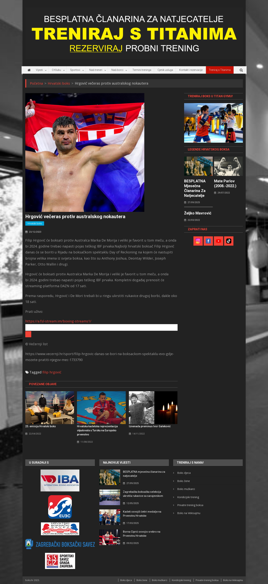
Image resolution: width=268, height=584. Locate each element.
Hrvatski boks (35, 223)
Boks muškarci (186, 489)
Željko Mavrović (197, 213)
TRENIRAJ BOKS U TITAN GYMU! (210, 96)
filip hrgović (51, 372)
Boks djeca (184, 473)
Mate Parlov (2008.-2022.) (225, 183)
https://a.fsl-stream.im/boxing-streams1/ (58, 321)
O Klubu (56, 69)
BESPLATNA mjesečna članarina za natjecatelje (195, 188)
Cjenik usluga (165, 69)
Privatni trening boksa (190, 505)
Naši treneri (95, 69)
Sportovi (75, 69)
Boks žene (183, 481)
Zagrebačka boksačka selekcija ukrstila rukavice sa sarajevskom (143, 493)
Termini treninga (141, 69)
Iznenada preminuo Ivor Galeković (150, 426)
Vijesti (39, 69)
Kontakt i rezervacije (191, 69)
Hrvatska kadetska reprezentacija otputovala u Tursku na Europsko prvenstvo (97, 430)
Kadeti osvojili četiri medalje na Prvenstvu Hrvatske (142, 513)
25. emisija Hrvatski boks (40, 426)
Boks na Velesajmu (188, 513)
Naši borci (117, 69)
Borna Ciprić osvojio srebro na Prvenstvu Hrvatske (141, 533)
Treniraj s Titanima (220, 69)
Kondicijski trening (188, 497)
